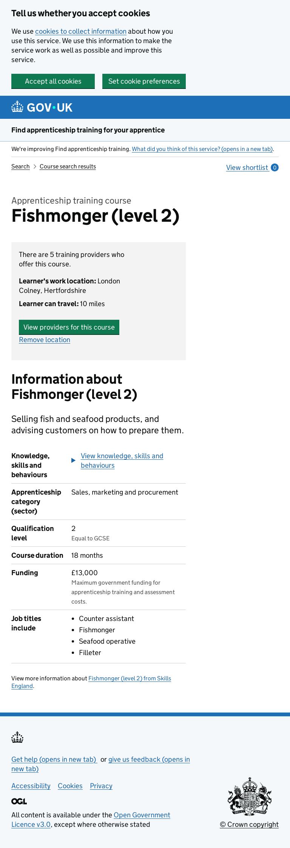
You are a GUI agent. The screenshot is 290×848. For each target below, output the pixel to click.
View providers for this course (69, 327)
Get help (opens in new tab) (54, 759)
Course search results (68, 166)
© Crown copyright (249, 824)
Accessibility (31, 785)
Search (20, 166)
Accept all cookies (53, 81)
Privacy (101, 785)
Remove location (44, 339)
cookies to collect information (80, 31)
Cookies (70, 785)
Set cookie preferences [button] (144, 81)
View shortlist (252, 167)
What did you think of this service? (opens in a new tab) (202, 148)
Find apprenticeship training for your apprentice (88, 130)
